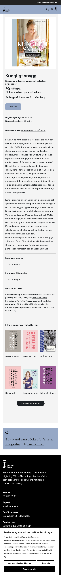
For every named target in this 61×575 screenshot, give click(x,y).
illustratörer (35, 444)
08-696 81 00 (9, 496)
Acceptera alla (29, 569)
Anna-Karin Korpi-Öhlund (33, 130)
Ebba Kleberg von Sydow (23, 92)
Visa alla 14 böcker (30, 403)
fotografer (12, 444)
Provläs (13, 106)
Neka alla (45, 563)
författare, (46, 439)
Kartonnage (14, 264)
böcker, (33, 439)
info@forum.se (10, 506)
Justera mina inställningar (19, 563)
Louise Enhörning (32, 97)
